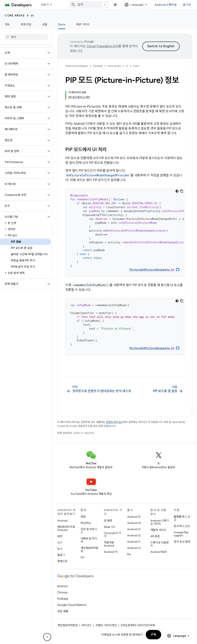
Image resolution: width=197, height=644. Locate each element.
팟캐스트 (62, 561)
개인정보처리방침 (89, 549)
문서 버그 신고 (182, 526)
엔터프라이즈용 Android (66, 528)
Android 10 (134, 548)
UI (32, 15)
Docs (136, 66)
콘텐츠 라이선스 (114, 422)
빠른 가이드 (83, 24)
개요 (7, 24)
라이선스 (87, 625)
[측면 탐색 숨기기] (47, 637)
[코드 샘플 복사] (181, 191)
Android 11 (133, 541)
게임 (83, 516)
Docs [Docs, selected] (61, 24)
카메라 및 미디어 (89, 540)
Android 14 (134, 523)
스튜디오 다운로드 (159, 544)
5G (83, 557)
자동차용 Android (109, 544)
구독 (153, 635)
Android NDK (158, 552)
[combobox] (89, 4)
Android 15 (134, 516)
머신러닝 (86, 523)
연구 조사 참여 (182, 541)
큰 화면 (108, 520)
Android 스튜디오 (166, 4)
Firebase (62, 598)
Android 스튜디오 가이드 (159, 522)
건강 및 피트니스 (89, 530)
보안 (59, 536)
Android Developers (76, 66)
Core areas (14, 15)
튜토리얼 (26, 24)
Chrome (62, 592)
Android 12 (134, 535)
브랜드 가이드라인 (106, 625)
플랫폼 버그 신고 (182, 518)
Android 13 (133, 529)
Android (62, 520)
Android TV (111, 552)
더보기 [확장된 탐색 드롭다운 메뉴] (45, 4)
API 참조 (155, 536)
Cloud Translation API (102, 46)
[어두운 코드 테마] (177, 191)
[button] (23, 53)
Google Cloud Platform (71, 605)
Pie (129, 554)
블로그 (61, 555)
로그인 (187, 4)
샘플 (45, 24)
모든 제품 (62, 611)
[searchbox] (26, 37)
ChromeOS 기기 (112, 534)
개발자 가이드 (158, 530)
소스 (59, 542)
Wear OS (109, 527)
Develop (98, 66)
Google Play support (181, 534)
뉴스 (59, 548)
